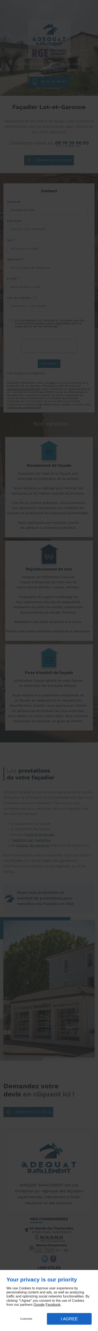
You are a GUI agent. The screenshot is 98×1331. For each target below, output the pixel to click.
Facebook (52, 1304)
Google (39, 1304)
